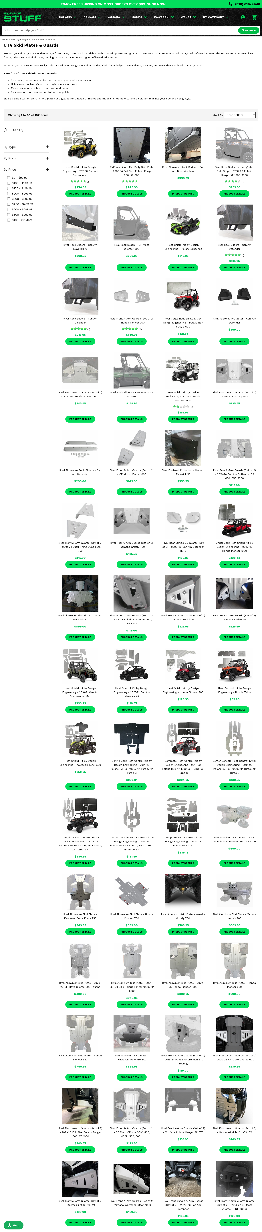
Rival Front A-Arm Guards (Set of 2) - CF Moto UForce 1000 (132, 472)
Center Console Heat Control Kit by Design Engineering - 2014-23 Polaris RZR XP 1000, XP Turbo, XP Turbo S (234, 766)
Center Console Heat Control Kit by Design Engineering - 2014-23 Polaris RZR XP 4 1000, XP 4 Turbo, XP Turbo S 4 (132, 843)
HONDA (139, 17)
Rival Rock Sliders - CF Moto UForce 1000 (131, 246)
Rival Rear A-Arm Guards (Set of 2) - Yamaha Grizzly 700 (131, 544)
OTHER (188, 17)
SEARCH (249, 30)
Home (5, 39)
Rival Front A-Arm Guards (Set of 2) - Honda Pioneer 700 (132, 320)
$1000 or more (20, 220)
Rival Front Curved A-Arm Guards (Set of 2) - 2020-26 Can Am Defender (183, 1204)
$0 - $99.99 (17, 177)
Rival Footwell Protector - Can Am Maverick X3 (183, 472)
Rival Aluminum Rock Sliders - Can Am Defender (80, 472)
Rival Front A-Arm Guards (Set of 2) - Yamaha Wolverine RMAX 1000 (132, 1202)
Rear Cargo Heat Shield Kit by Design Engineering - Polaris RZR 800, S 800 (183, 322)
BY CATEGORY (215, 17)
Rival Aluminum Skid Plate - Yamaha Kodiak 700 (235, 916)
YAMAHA (116, 17)
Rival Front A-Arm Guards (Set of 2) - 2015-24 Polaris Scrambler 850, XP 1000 (132, 619)
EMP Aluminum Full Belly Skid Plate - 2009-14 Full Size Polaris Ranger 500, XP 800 (132, 171)
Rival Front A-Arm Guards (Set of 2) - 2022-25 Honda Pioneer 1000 (80, 394)
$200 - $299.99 (20, 193)
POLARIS (67, 17)
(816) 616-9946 (244, 4)
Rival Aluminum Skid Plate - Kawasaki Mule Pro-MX (132, 1057)
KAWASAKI (164, 17)
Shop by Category (20, 39)
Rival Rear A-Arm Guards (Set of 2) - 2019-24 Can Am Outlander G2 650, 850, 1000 (234, 474)
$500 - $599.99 (20, 209)
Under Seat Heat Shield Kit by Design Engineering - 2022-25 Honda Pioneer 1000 (234, 546)
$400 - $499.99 (20, 204)
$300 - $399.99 (20, 199)
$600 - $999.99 (20, 214)
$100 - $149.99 (19, 183)
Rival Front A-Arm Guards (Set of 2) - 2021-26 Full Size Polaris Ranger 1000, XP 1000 (80, 1132)
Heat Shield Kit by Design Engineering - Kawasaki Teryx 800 (80, 762)
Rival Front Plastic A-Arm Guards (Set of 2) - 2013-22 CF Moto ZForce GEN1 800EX (234, 1204)
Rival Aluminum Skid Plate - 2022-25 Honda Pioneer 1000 (183, 984)
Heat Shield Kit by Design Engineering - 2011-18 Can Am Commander (80, 171)
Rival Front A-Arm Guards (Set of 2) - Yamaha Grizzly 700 (234, 394)
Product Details (80, 194)
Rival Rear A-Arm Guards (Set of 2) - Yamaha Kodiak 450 (234, 617)
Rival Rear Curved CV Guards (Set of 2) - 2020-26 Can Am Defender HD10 (183, 546)
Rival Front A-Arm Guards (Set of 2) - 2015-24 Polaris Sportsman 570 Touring (183, 1059)
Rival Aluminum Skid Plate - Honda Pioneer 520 (80, 1057)
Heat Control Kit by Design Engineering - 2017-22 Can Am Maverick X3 (131, 692)
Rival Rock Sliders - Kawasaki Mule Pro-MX (131, 394)
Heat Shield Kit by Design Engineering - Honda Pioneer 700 (183, 690)
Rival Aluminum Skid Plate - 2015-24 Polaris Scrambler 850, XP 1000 (234, 839)
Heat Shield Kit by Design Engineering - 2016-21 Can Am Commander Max (80, 692)
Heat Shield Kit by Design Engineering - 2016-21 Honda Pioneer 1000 (183, 396)
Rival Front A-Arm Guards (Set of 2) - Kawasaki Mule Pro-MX (80, 1202)
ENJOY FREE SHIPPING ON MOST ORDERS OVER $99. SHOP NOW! (113, 4)
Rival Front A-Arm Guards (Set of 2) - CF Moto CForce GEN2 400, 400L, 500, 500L (132, 1132)
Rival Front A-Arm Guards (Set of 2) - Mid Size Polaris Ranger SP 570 (183, 1130)
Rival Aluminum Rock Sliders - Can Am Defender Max (183, 169)
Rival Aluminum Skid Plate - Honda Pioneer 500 (234, 984)
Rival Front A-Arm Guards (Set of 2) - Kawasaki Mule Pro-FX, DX (234, 1130)
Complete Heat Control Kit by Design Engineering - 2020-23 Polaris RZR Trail (183, 841)
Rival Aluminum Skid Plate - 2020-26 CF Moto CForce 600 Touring (80, 984)
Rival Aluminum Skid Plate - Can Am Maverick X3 (80, 617)
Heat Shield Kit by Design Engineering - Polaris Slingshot (183, 246)
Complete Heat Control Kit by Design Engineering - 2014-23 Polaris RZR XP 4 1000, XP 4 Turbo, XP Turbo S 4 (80, 843)
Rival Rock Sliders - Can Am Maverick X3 (80, 246)
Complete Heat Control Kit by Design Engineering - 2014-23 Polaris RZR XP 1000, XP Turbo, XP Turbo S (183, 766)
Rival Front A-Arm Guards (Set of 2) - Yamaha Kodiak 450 (183, 617)
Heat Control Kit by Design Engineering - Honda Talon (234, 690)
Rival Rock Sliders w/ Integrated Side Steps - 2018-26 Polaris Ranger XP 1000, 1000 (234, 171)
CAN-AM (92, 17)
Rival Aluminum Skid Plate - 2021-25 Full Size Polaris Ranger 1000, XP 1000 (132, 986)
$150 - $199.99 (19, 188)
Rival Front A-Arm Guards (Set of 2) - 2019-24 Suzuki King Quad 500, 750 (80, 546)
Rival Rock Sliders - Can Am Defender (234, 246)
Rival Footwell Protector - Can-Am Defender (234, 320)
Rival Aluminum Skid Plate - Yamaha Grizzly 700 (183, 916)
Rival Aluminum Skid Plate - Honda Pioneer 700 (131, 916)
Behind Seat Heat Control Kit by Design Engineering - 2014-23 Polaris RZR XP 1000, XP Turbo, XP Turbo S (131, 766)
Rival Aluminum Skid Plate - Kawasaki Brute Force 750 (80, 916)
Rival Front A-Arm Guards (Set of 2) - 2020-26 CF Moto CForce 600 (234, 1057)
